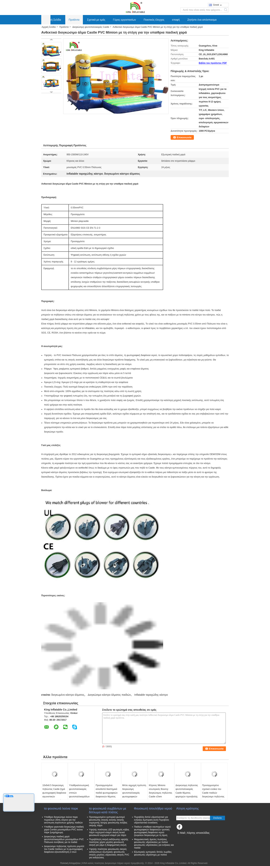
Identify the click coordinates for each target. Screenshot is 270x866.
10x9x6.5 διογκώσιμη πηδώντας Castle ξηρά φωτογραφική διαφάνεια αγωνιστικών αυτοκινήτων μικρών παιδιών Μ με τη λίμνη (54, 794)
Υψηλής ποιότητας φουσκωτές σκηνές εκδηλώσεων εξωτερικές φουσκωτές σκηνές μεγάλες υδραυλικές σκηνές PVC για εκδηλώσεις (109, 853)
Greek (217, 5)
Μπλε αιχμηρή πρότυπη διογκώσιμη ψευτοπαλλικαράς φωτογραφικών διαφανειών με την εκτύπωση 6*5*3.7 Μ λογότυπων (134, 796)
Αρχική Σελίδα (53, 19)
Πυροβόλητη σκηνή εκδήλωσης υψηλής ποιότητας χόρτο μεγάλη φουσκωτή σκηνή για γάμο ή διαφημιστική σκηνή (108, 842)
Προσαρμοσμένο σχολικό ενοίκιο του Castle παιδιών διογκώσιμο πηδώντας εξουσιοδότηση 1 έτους (213, 793)
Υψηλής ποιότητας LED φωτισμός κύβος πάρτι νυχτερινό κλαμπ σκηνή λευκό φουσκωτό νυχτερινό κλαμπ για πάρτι (109, 832)
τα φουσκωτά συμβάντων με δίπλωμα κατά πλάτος (107, 810)
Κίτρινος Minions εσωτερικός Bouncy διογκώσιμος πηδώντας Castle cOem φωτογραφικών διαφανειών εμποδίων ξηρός (160, 796)
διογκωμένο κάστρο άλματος (67, 694)
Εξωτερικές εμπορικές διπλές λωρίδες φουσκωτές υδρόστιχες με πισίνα (153, 853)
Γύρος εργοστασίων (124, 19)
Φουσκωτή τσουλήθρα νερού (153, 808)
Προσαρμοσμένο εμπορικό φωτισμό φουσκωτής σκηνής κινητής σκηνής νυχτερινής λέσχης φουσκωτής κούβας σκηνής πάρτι (108, 821)
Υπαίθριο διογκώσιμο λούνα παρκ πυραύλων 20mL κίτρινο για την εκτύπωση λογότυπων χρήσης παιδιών (63, 820)
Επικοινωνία (184, 137)
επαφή (176, 19)
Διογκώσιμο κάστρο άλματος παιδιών (109, 694)
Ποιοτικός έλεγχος (154, 19)
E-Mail (181, 832)
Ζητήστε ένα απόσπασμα (202, 19)
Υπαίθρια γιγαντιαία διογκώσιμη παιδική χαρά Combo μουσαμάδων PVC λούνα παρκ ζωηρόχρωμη (64, 829)
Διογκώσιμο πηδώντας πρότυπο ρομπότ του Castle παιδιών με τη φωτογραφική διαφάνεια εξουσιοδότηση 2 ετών (64, 849)
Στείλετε (217, 817)
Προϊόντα (74, 19)
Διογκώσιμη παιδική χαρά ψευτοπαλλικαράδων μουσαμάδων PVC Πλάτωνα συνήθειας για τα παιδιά (64, 839)
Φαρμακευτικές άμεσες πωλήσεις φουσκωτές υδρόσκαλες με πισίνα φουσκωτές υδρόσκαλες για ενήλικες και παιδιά (154, 843)
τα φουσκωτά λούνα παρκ (61, 808)
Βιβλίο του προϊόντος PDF (213, 63)
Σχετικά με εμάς (96, 19)
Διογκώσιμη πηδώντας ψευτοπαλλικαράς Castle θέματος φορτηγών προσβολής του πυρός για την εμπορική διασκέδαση (187, 794)
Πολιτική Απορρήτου (70, 863)
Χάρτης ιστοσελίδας (198, 832)
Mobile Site (183, 837)
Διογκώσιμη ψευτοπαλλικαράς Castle (90, 27)
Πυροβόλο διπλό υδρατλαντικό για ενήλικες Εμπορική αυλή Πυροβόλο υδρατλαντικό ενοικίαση (151, 820)
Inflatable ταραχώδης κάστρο (151, 694)
